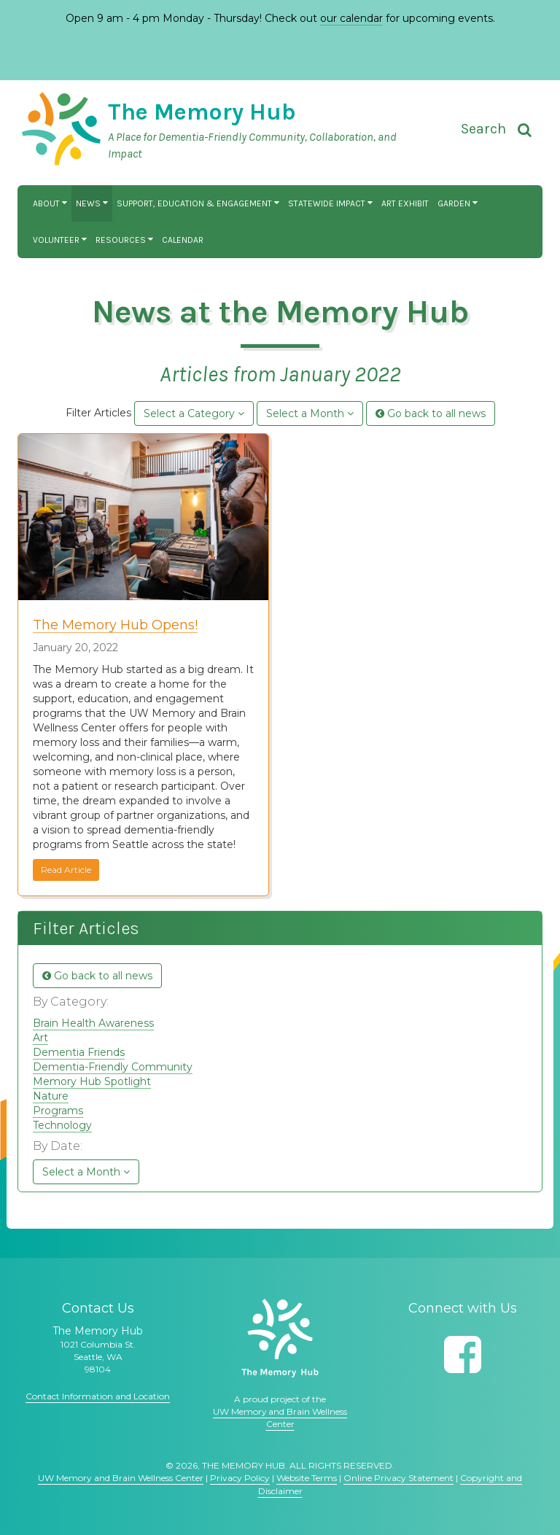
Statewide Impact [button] (330, 203)
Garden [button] (458, 203)
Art (40, 1037)
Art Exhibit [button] (405, 203)
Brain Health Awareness (93, 1023)
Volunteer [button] (60, 240)
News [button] (92, 203)
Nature (51, 1096)
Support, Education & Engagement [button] (198, 203)
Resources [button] (124, 240)
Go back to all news (431, 413)
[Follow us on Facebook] (462, 1354)
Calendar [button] (182, 240)
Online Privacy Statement (398, 1477)
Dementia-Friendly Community (112, 1066)
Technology (62, 1125)
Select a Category (194, 413)
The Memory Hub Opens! (115, 625)
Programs (58, 1110)
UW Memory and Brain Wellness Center (120, 1477)
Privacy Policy (240, 1477)
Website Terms (306, 1477)
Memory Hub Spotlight (92, 1081)
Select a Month (310, 413)
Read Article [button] (66, 869)
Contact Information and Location (98, 1396)
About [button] (50, 203)
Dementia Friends (79, 1052)
